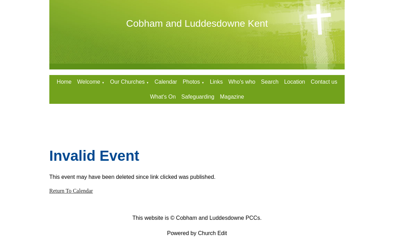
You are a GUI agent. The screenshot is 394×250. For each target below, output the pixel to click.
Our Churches (127, 82)
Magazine (232, 97)
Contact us (324, 82)
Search (270, 82)
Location (294, 82)
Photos (191, 82)
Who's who (241, 82)
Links (216, 82)
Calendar (166, 82)
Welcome (88, 82)
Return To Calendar (71, 191)
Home (64, 82)
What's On (163, 97)
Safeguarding (197, 97)
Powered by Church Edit (197, 233)
